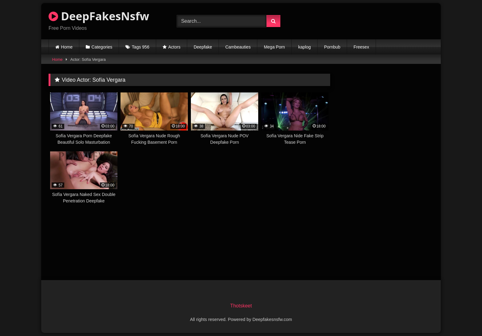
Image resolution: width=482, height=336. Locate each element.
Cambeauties (238, 47)
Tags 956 (140, 47)
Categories (102, 47)
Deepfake (203, 47)
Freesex (361, 47)
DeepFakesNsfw (99, 16)
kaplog (304, 47)
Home (67, 47)
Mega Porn (274, 47)
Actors (174, 47)
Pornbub (332, 47)
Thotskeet (241, 305)
